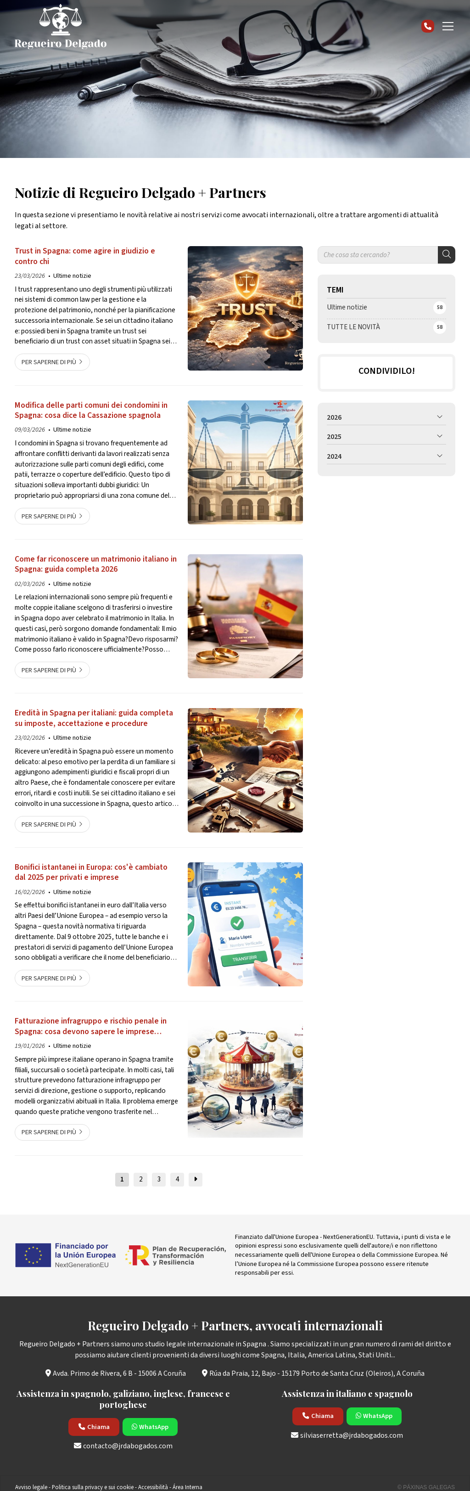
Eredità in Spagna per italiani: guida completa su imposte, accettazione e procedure (94, 718)
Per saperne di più (49, 362)
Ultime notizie (72, 276)
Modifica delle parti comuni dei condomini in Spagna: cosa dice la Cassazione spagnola (91, 410)
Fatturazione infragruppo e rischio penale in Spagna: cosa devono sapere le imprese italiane (91, 1026)
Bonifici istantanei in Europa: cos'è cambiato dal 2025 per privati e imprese (91, 872)
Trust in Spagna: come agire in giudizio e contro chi (85, 256)
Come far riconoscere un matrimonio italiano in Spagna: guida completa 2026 (96, 564)
